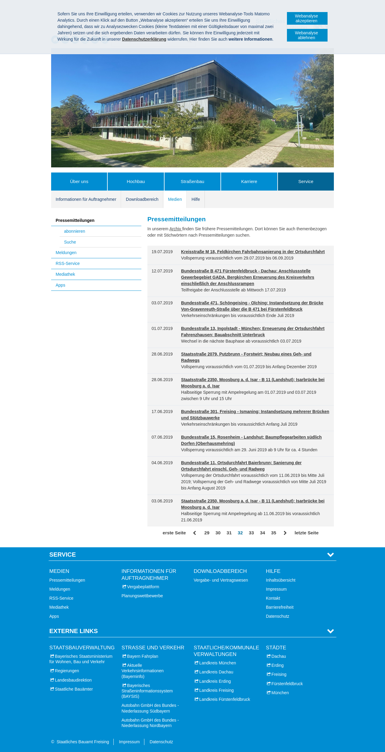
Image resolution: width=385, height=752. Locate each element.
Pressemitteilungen (75, 220)
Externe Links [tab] (73, 631)
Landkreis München (217, 662)
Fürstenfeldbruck (287, 683)
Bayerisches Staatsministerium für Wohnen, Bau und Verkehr (80, 659)
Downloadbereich (142, 199)
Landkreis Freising (216, 690)
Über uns (79, 181)
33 (251, 532)
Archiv (175, 228)
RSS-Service (68, 263)
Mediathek (65, 274)
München (280, 692)
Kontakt (273, 598)
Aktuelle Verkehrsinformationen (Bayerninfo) (143, 671)
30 (217, 532)
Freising (279, 674)
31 (229, 532)
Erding (278, 665)
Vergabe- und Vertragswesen (221, 580)
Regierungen (67, 670)
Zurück (195, 533)
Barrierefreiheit (280, 607)
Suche (70, 242)
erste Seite (174, 532)
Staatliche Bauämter (74, 689)
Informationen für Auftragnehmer (86, 199)
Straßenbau (192, 181)
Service (305, 181)
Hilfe (196, 199)
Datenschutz (277, 616)
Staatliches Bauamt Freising (83, 741)
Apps (60, 285)
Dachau (279, 656)
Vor (285, 533)
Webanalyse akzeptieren (306, 18)
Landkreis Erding (215, 681)
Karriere (249, 181)
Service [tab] (62, 554)
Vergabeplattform (143, 586)
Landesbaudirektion (73, 680)
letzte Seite (306, 532)
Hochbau (136, 181)
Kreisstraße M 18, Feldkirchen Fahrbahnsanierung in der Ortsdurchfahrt (253, 251)
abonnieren (74, 231)
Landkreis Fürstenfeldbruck (224, 699)
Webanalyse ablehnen (306, 35)
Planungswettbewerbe (142, 595)
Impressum (276, 589)
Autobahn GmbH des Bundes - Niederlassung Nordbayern (150, 723)
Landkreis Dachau (216, 672)
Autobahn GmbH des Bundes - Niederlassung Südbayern (150, 708)
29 (206, 532)
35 (273, 532)
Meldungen (66, 252)
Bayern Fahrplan (143, 656)
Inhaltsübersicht (280, 580)
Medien (175, 199)
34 (262, 532)
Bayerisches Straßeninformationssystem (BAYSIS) (147, 691)
